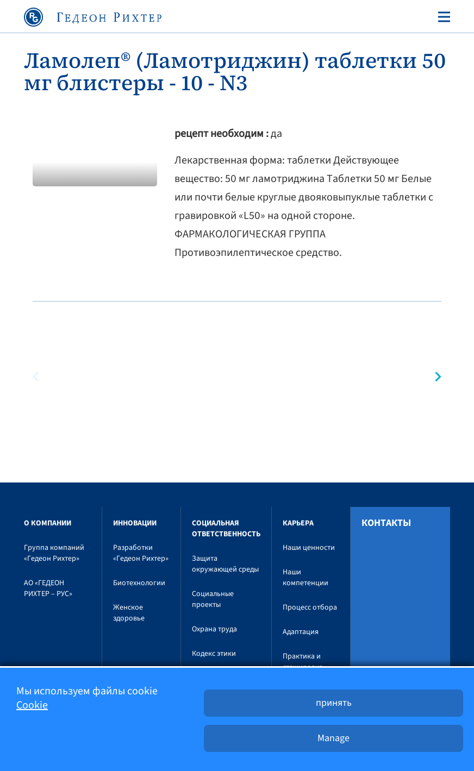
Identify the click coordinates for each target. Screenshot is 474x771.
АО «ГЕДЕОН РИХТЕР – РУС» (48, 588)
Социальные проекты (213, 599)
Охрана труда (214, 629)
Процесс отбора (310, 607)
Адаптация (301, 631)
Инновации (135, 523)
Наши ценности (309, 547)
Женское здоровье (129, 613)
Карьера (298, 523)
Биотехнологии (139, 583)
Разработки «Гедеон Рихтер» (141, 553)
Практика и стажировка (303, 662)
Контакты (386, 523)
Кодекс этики (214, 653)
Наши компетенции (305, 577)
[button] (433, 377)
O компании (47, 523)
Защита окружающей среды (225, 564)
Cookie (32, 705)
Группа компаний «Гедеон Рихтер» (54, 553)
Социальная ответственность (226, 529)
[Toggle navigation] (442, 17)
